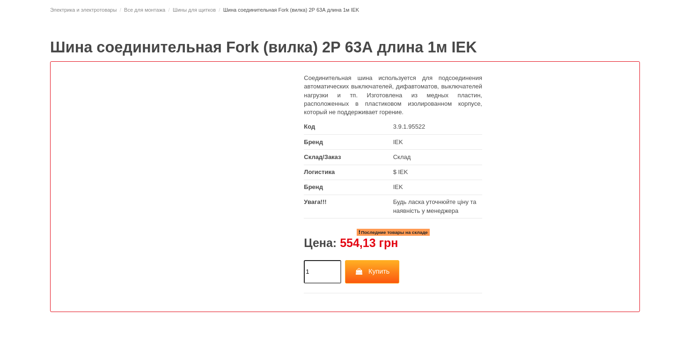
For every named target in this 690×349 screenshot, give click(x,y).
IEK (398, 141)
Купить (372, 271)
